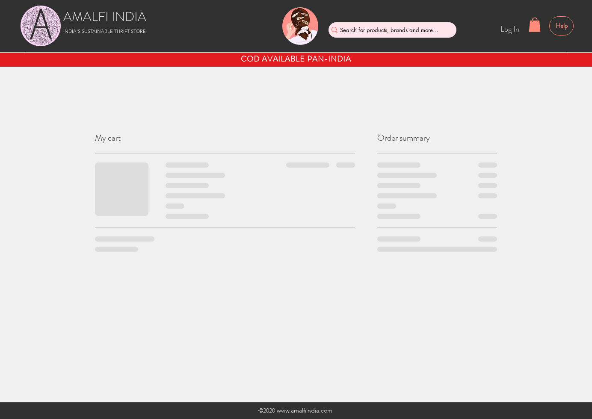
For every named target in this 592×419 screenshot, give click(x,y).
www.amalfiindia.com (304, 410)
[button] (535, 25)
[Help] (561, 25)
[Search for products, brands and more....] (389, 30)
